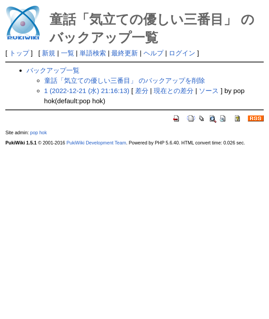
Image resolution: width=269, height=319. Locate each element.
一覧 (67, 53)
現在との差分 (173, 90)
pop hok (38, 132)
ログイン (182, 53)
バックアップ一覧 (53, 70)
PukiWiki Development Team (96, 142)
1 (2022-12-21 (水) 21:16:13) (86, 90)
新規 (48, 53)
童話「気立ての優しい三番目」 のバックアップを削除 (124, 80)
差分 (141, 90)
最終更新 (124, 53)
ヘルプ (153, 53)
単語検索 (93, 53)
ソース (209, 90)
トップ (19, 53)
